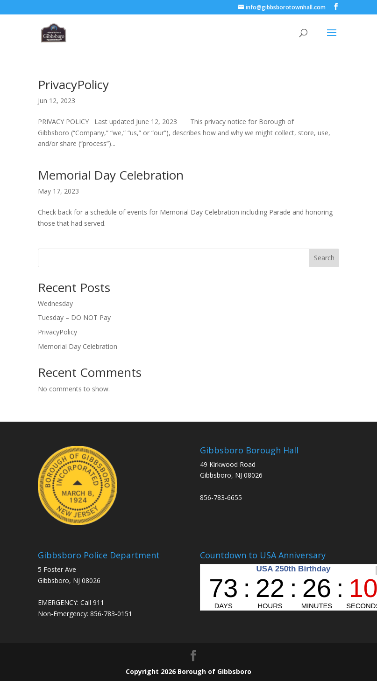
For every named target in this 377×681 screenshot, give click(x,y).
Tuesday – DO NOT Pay (74, 317)
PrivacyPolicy (73, 84)
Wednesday (55, 303)
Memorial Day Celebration (111, 175)
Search (324, 257)
